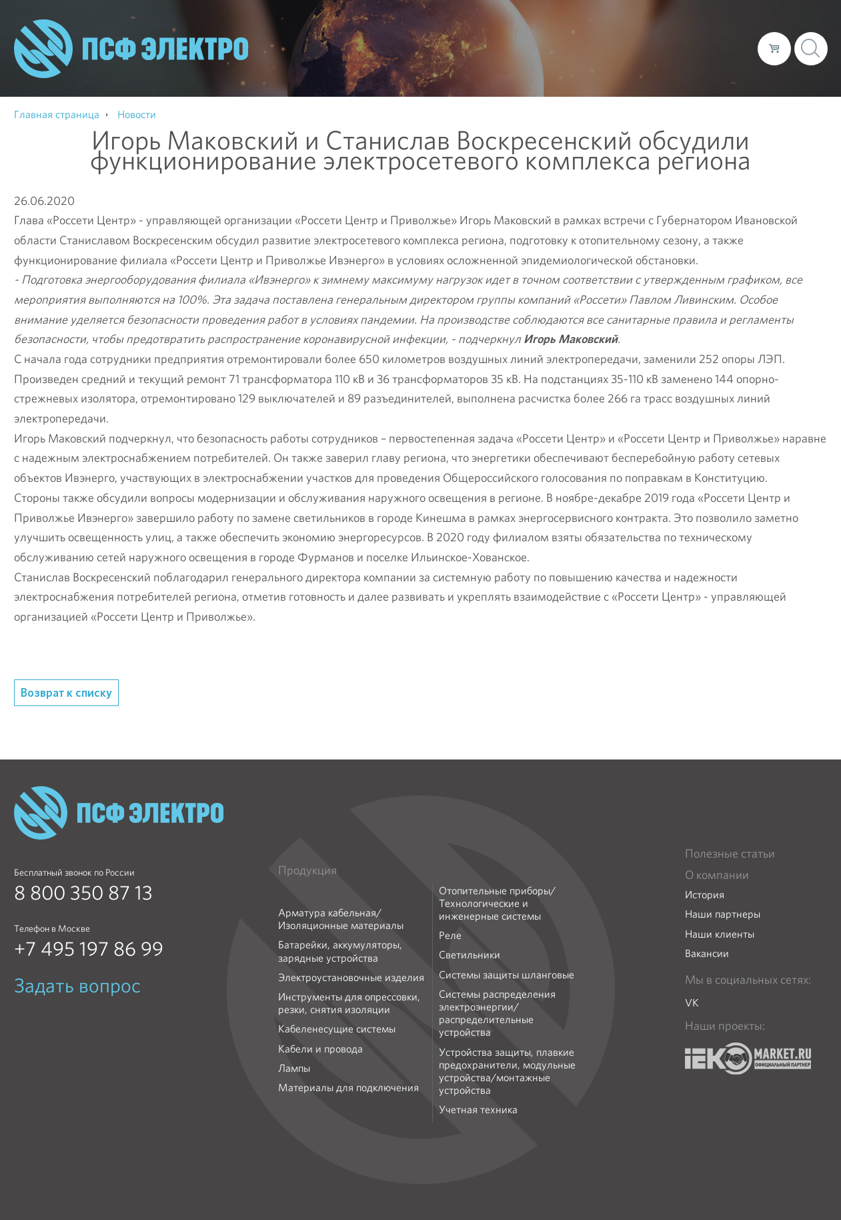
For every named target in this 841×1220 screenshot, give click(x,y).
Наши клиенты (719, 934)
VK (692, 1002)
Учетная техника (478, 1109)
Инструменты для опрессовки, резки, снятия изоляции (349, 1003)
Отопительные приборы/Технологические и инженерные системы (497, 903)
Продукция (307, 870)
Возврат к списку (66, 692)
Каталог (557, 48)
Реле (450, 935)
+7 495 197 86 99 (88, 949)
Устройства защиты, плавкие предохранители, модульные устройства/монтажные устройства (507, 1071)
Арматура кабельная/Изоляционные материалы (340, 919)
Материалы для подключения (348, 1087)
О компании (493, 48)
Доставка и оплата (638, 48)
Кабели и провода (320, 1048)
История (704, 894)
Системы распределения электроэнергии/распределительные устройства (497, 1013)
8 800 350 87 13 (83, 893)
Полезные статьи (730, 853)
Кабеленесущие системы (336, 1028)
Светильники (469, 954)
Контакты (722, 48)
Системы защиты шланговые (506, 974)
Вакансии (707, 953)
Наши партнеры (722, 914)
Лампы (294, 1068)
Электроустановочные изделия (351, 977)
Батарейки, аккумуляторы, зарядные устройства (340, 951)
